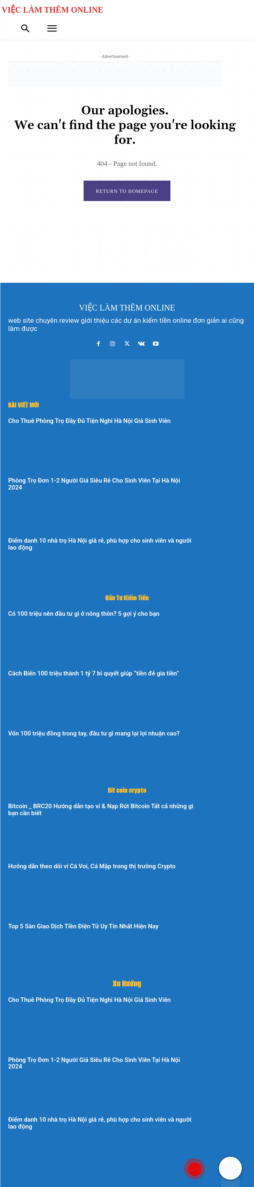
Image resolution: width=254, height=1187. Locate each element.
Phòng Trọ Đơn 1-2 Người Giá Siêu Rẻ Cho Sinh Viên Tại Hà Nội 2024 (94, 484)
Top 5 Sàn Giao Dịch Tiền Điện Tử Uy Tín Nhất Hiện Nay (83, 926)
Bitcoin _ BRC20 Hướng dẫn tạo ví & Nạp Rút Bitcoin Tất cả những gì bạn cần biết (100, 810)
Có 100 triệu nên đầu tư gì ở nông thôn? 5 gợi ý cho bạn (83, 613)
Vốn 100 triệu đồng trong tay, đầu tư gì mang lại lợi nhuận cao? (94, 733)
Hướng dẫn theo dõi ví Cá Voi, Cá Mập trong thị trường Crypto (92, 866)
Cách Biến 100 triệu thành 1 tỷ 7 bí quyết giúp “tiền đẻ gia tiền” (93, 673)
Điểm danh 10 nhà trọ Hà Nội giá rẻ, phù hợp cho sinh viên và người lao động (100, 544)
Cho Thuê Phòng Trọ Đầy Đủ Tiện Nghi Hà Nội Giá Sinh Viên (89, 421)
